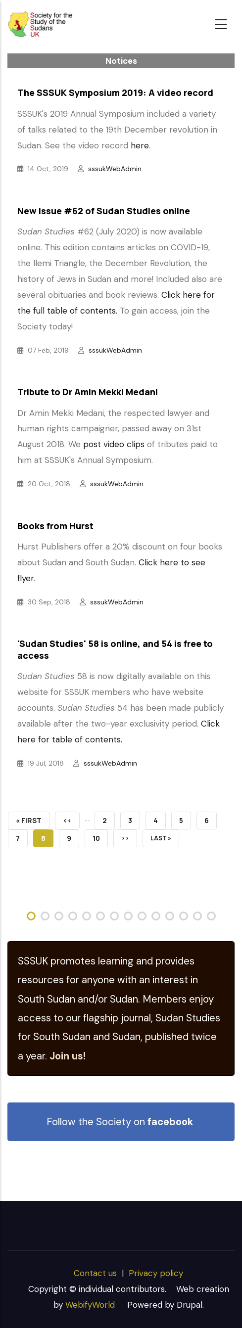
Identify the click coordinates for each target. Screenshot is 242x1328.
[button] (31, 916)
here (140, 145)
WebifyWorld (90, 1304)
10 (100, 836)
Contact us (95, 1273)
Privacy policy (156, 1273)
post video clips (114, 444)
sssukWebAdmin (115, 168)
